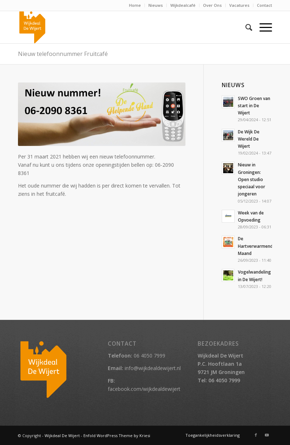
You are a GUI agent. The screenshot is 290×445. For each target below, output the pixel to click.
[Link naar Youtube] (266, 435)
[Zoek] (245, 27)
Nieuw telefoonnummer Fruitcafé (63, 54)
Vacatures (239, 5)
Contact (264, 5)
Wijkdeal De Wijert (62, 435)
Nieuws (155, 5)
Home (135, 5)
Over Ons (212, 5)
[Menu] (262, 27)
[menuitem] (135, 5)
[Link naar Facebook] (255, 435)
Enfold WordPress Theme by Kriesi (116, 435)
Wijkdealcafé (182, 5)
